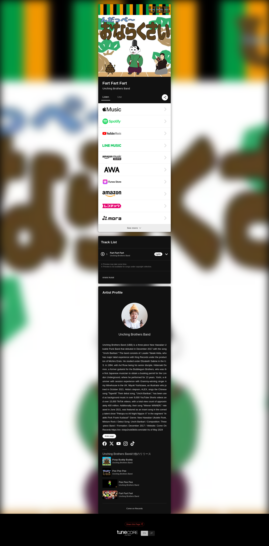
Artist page (109, 436)
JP (151, 533)
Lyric (158, 254)
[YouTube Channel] (118, 444)
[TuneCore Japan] (127, 534)
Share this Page (134, 524)
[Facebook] (104, 445)
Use (119, 97)
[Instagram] (125, 445)
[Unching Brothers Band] (134, 316)
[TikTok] (132, 445)
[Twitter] (111, 444)
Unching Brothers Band (116, 88)
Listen (105, 97)
